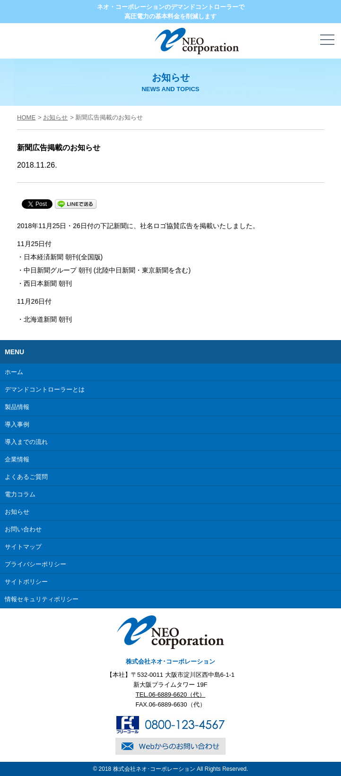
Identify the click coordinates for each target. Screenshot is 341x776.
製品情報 (17, 406)
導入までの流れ (26, 441)
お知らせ (55, 117)
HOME (26, 117)
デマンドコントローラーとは (45, 389)
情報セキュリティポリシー (42, 599)
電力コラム (20, 494)
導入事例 (17, 424)
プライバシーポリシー (35, 564)
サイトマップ (23, 546)
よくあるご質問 (26, 476)
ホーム (14, 371)
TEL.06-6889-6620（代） (170, 694)
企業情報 (17, 459)
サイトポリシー (26, 581)
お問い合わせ (23, 529)
